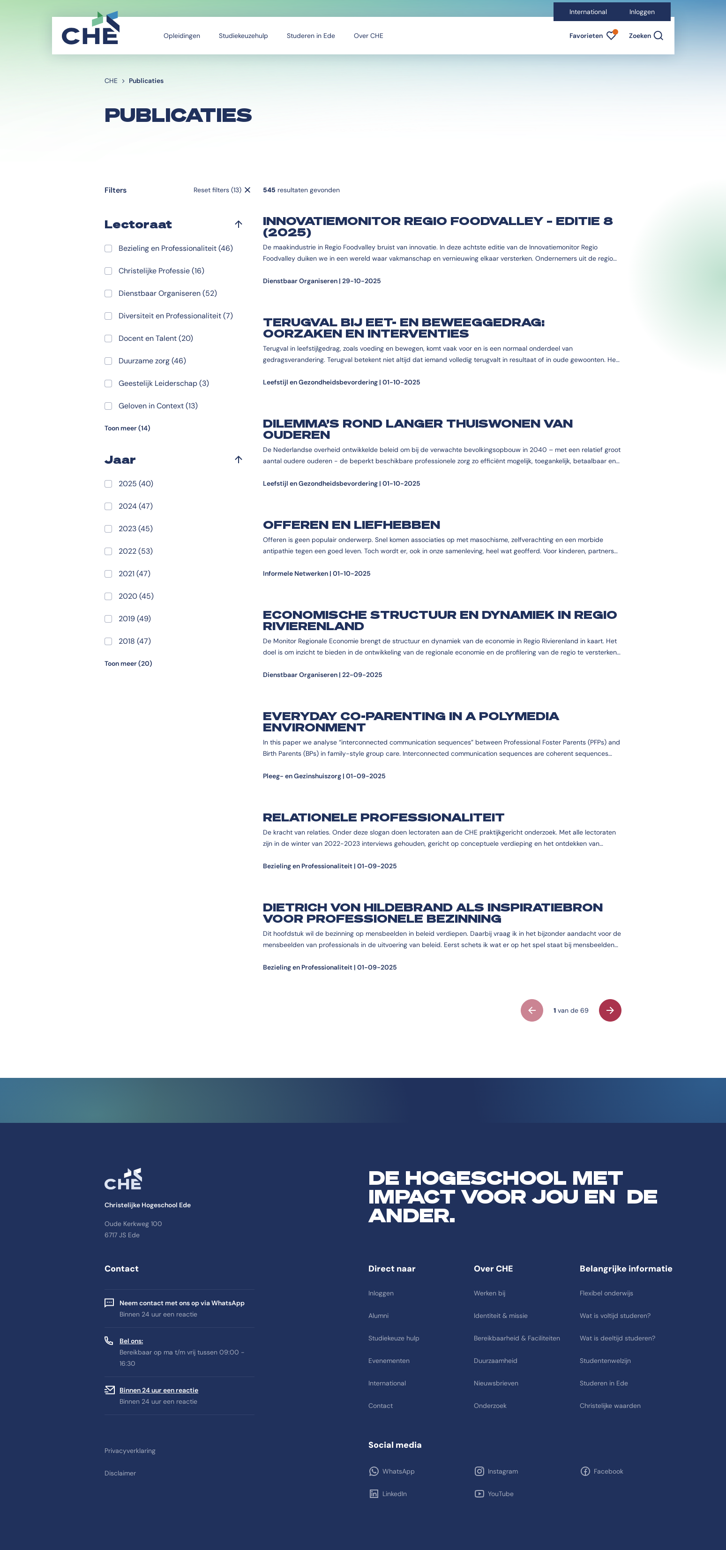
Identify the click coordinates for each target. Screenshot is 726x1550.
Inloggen (642, 12)
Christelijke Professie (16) (161, 271)
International (588, 12)
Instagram (503, 1471)
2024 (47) (136, 506)
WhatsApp (398, 1471)
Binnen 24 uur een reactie (159, 1390)
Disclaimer (120, 1473)
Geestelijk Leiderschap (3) (164, 383)
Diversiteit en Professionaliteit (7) (176, 316)
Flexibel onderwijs (606, 1293)
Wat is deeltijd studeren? (617, 1338)
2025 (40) (136, 484)
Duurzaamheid (495, 1360)
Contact (380, 1405)
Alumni (378, 1315)
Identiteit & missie (501, 1315)
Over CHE (368, 35)
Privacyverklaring (130, 1450)
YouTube (501, 1494)
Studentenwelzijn (605, 1360)
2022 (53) (136, 551)
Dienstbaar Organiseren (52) (168, 293)
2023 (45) (136, 529)
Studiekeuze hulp (393, 1338)
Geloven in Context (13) (158, 406)
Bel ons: (131, 1341)
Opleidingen (182, 35)
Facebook (608, 1471)
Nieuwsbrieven (496, 1383)
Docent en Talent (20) (156, 338)
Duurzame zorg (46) (152, 361)
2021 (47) (134, 574)
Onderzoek (490, 1405)
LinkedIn (394, 1494)
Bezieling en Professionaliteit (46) (176, 248)
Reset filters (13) (217, 190)
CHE (111, 80)
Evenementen (389, 1360)
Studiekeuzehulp (243, 35)
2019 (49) (135, 619)
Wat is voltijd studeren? (615, 1315)
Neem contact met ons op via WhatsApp (182, 1303)
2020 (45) (136, 596)
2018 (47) (135, 641)
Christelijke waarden (610, 1405)
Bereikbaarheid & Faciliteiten (517, 1338)
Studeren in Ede (311, 35)
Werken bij (489, 1293)
